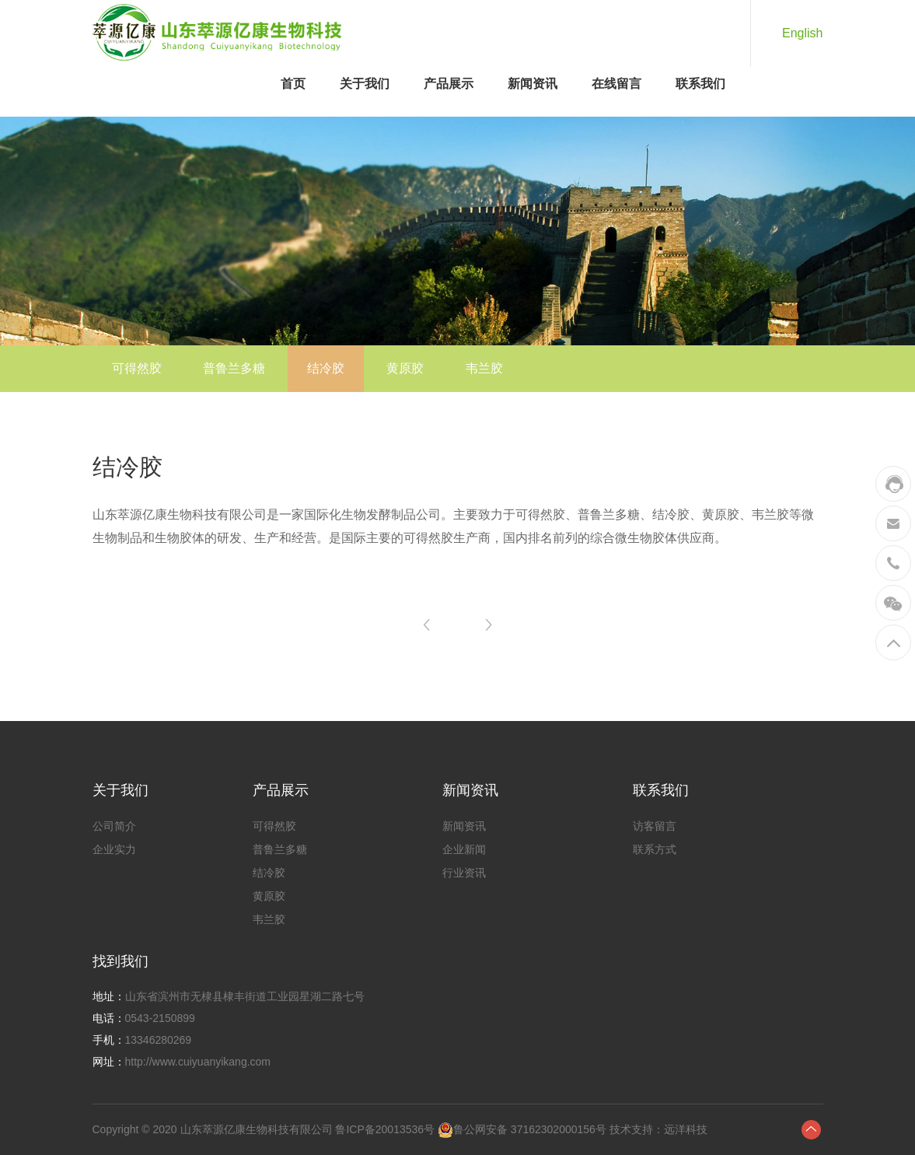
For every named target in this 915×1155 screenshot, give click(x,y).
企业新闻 (464, 849)
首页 (293, 83)
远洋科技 (685, 1129)
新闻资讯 (532, 83)
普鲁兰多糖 (234, 368)
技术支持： (635, 1129)
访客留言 (654, 826)
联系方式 (654, 849)
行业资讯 (464, 872)
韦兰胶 (484, 368)
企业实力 (114, 849)
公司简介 (114, 826)
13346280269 (158, 1040)
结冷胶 (325, 368)
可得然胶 (137, 368)
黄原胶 (405, 368)
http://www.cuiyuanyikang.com (198, 1061)
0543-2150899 (160, 1018)
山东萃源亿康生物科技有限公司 (256, 1129)
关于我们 (364, 83)
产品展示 (448, 83)
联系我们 (700, 83)
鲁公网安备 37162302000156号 (529, 1129)
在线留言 (616, 83)
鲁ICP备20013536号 (385, 1129)
